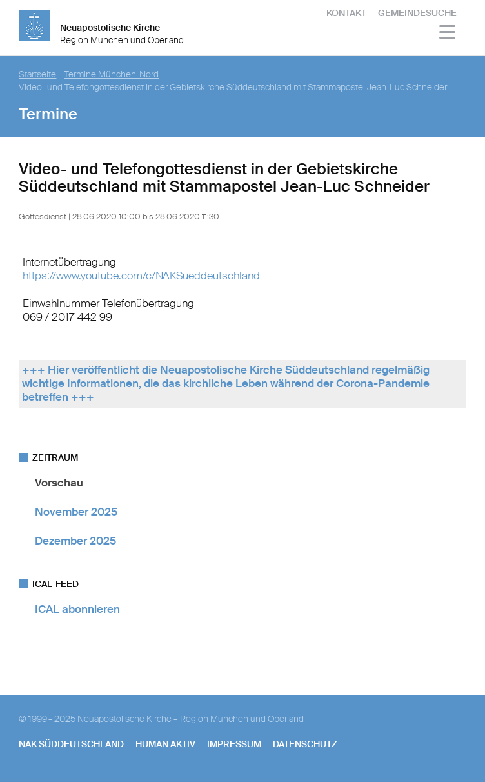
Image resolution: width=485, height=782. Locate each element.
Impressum (234, 744)
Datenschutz (305, 744)
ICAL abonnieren (77, 609)
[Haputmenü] (448, 34)
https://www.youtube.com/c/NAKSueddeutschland (141, 275)
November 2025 (76, 512)
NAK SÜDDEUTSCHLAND (71, 744)
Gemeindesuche (417, 13)
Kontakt (346, 13)
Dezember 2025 (75, 541)
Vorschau (59, 483)
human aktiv (165, 744)
